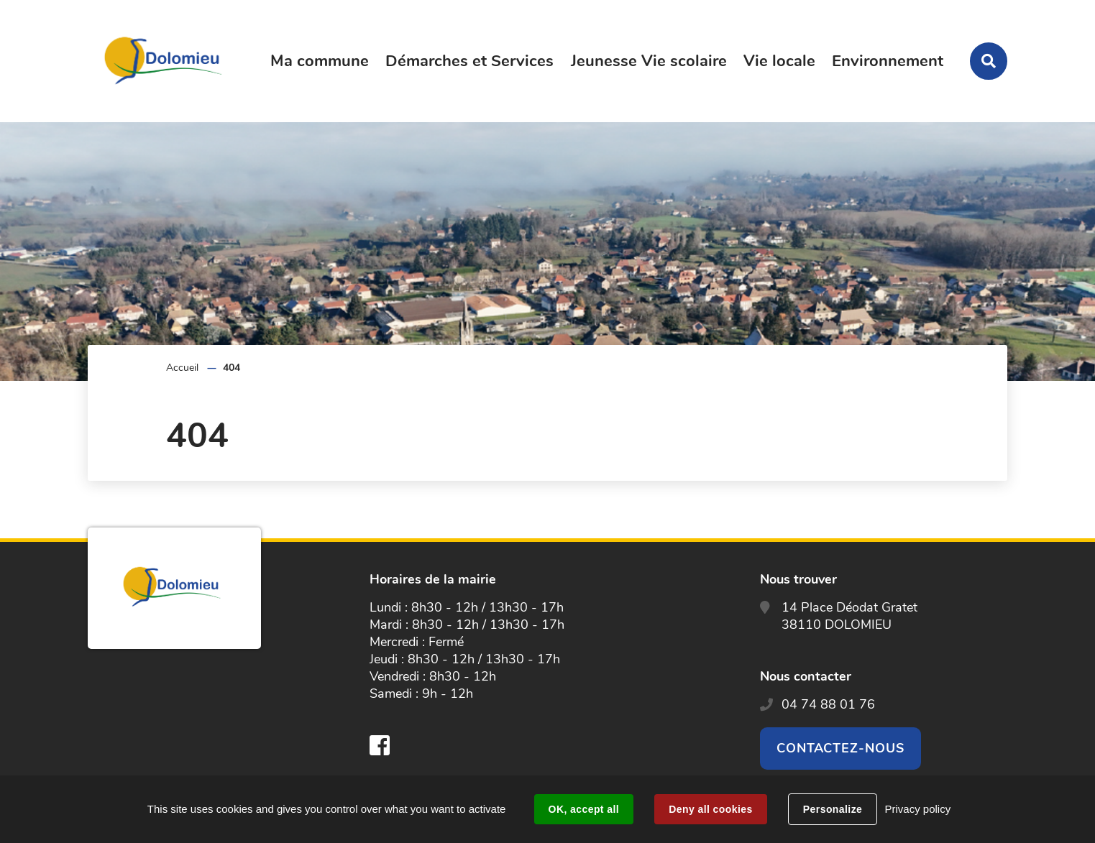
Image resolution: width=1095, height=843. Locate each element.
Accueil (182, 367)
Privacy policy (917, 809)
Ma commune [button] (319, 61)
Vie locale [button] (779, 61)
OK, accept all (584, 809)
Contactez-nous (840, 748)
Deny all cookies (710, 809)
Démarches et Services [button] (469, 61)
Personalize (832, 809)
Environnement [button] (887, 61)
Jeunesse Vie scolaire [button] (649, 61)
